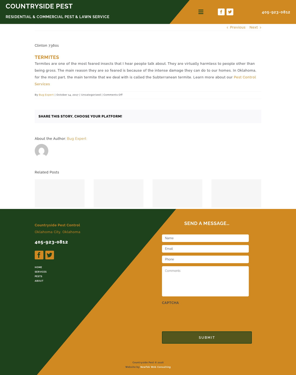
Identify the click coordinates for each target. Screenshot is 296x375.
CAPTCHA (170, 303)
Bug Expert (46, 94)
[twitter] (230, 12)
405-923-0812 (276, 12)
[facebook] (221, 12)
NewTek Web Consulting (155, 364)
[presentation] (190, 315)
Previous (238, 27)
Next (254, 27)
